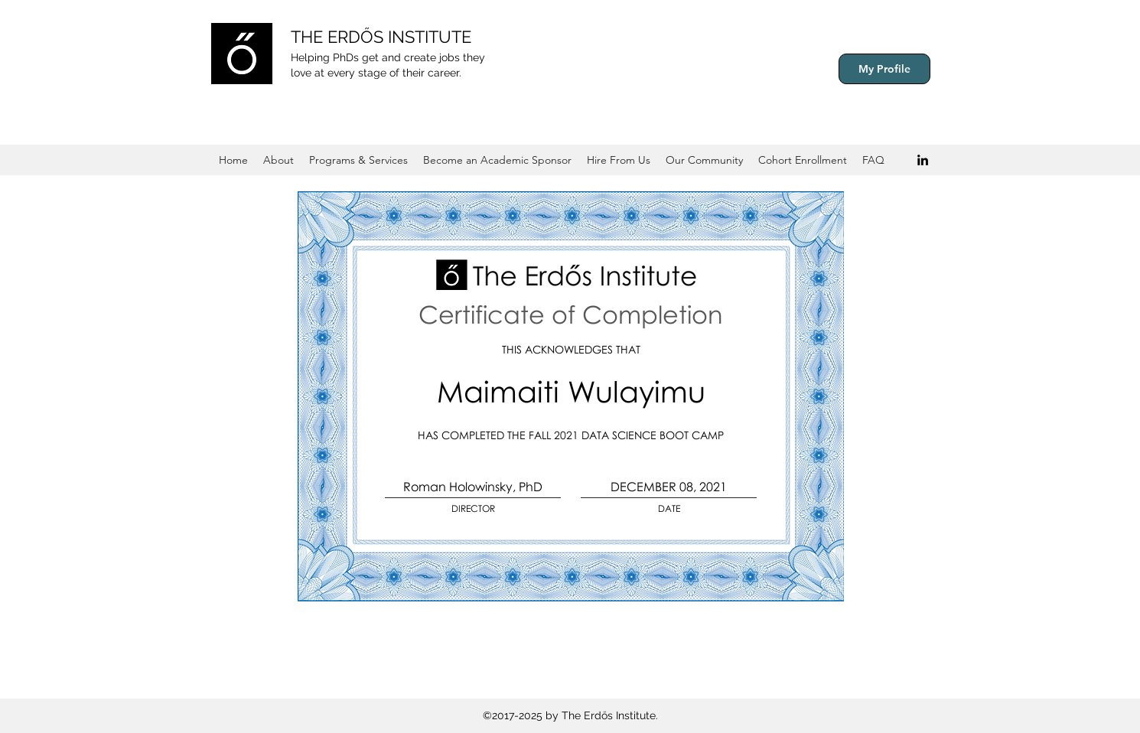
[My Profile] (884, 69)
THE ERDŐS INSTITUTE (381, 37)
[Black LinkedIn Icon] (922, 160)
